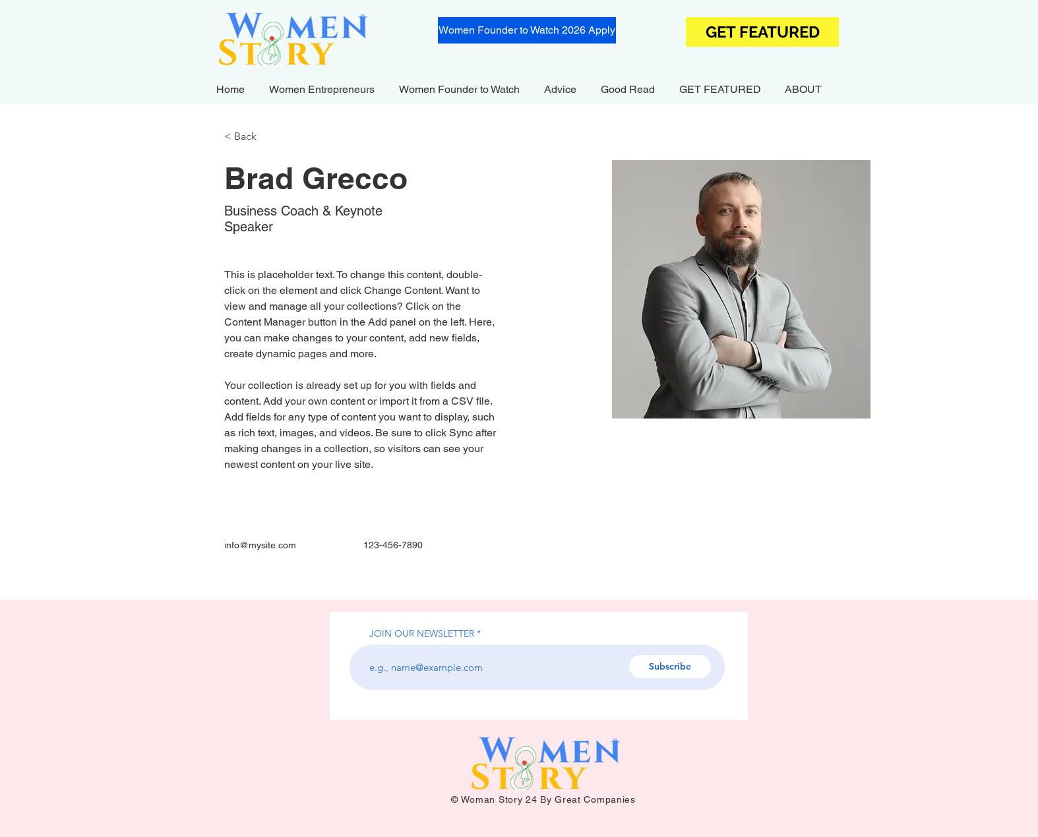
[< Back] (250, 136)
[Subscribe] (670, 666)
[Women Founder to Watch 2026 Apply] (527, 30)
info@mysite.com (260, 545)
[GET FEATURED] (762, 32)
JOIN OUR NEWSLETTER (421, 633)
